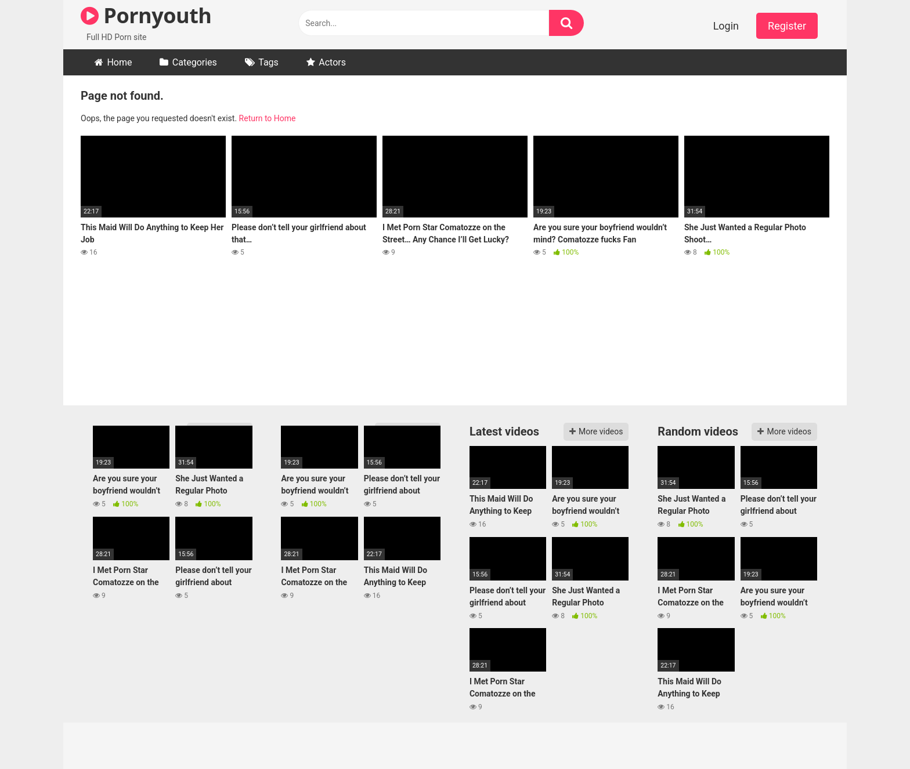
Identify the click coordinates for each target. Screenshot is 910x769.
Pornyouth (146, 15)
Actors (332, 62)
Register (787, 26)
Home (119, 62)
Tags (268, 62)
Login (726, 26)
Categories (194, 62)
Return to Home (267, 118)
